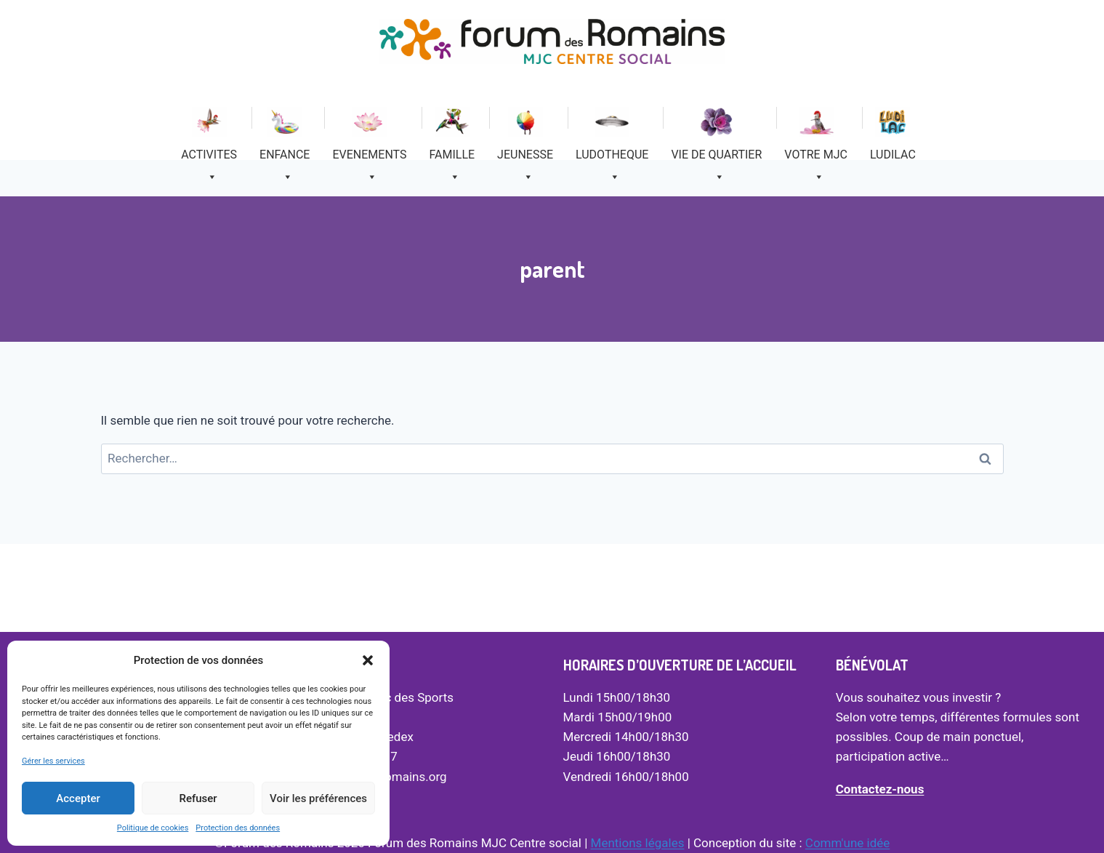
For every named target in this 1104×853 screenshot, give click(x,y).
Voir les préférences (318, 798)
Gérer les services (53, 761)
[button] (367, 660)
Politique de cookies (152, 828)
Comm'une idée (847, 843)
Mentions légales (638, 843)
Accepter (78, 798)
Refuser (198, 798)
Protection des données (238, 828)
